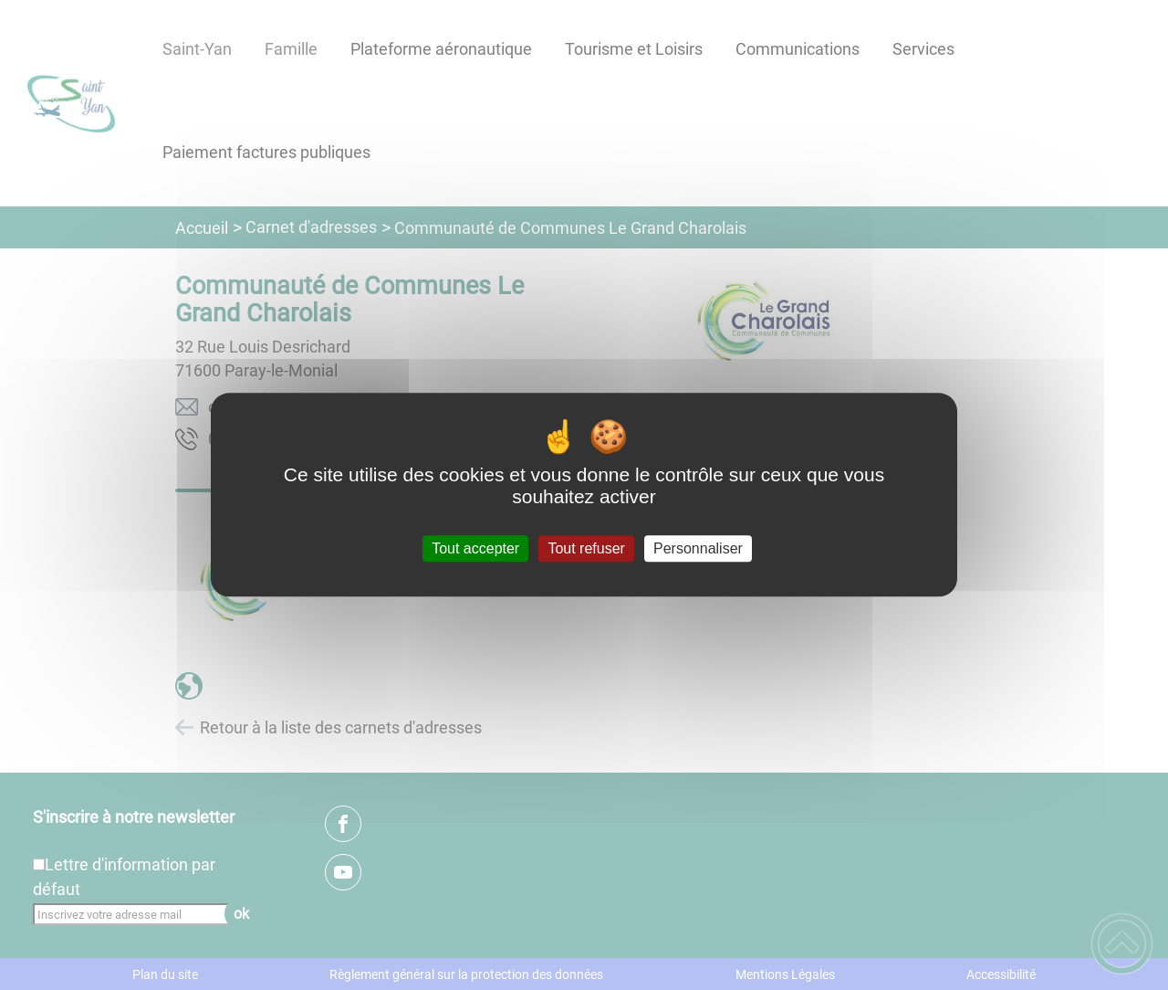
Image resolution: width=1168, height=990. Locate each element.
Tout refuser (586, 548)
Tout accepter (475, 548)
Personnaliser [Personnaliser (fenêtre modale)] (698, 548)
